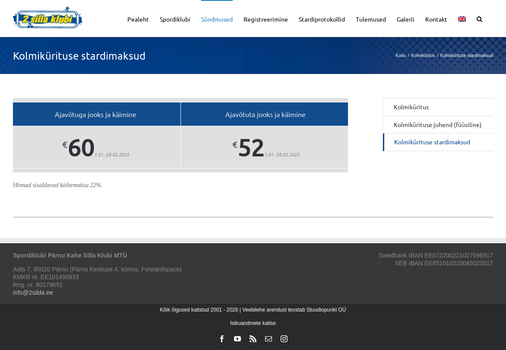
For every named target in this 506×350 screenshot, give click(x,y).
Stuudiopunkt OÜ (326, 310)
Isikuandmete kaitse (253, 323)
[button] (479, 18)
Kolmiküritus (411, 107)
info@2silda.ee (33, 292)
